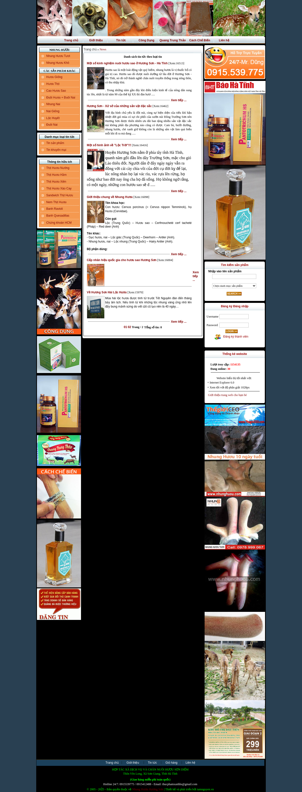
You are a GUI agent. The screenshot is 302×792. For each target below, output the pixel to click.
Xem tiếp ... (178, 100)
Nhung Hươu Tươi (58, 56)
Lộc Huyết (53, 118)
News (103, 49)
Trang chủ (71, 40)
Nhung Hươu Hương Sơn (147, 789)
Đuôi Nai (52, 124)
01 (125, 327)
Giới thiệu (96, 40)
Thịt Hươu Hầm (56, 174)
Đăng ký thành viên (234, 336)
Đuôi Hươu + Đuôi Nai (60, 97)
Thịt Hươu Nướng (57, 168)
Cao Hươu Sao (56, 90)
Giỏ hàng (171, 762)
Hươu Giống (54, 77)
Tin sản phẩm (55, 143)
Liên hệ (224, 40)
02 (129, 327)
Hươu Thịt (52, 84)
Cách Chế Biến (199, 40)
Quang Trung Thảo (173, 40)
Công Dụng (146, 40)
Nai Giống (52, 111)
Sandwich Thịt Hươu (59, 195)
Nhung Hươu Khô (57, 63)
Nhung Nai (53, 104)
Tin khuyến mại (56, 150)
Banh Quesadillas (57, 215)
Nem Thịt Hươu (56, 202)
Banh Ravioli (54, 208)
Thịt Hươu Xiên (56, 181)
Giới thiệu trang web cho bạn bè (226, 395)
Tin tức (121, 40)
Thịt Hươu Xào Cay (58, 188)
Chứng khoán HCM (58, 222)
